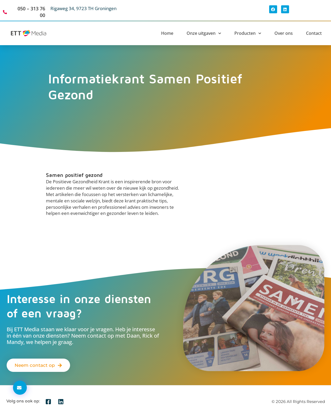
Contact (314, 33)
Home (167, 33)
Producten (247, 33)
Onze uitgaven (204, 33)
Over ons (283, 33)
